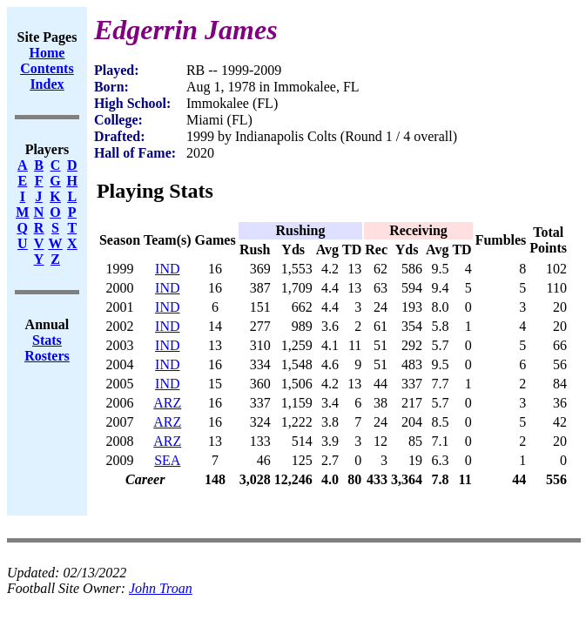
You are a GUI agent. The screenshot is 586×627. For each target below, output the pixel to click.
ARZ (167, 402)
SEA (167, 460)
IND (167, 268)
